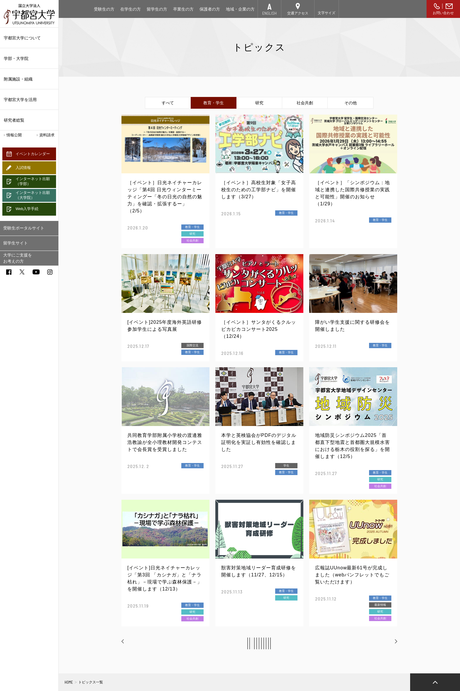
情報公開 (14, 135)
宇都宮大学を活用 (29, 99)
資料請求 (47, 135)
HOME (69, 682)
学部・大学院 (29, 58)
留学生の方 (157, 9)
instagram (50, 272)
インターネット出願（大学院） (33, 195)
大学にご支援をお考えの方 (17, 258)
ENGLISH (269, 13)
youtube (36, 271)
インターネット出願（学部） (33, 181)
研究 (259, 102)
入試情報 (23, 167)
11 (326, 643)
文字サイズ (326, 13)
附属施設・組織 (29, 79)
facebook (8, 272)
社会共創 (305, 102)
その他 (350, 102)
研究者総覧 (14, 120)
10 (313, 643)
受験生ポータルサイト (23, 228)
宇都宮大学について (29, 38)
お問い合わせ (443, 13)
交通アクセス (297, 13)
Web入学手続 (27, 209)
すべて (168, 102)
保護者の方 (209, 9)
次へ (387, 643)
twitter (22, 271)
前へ (132, 643)
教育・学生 (213, 102)
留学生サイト (15, 243)
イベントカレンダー (33, 154)
